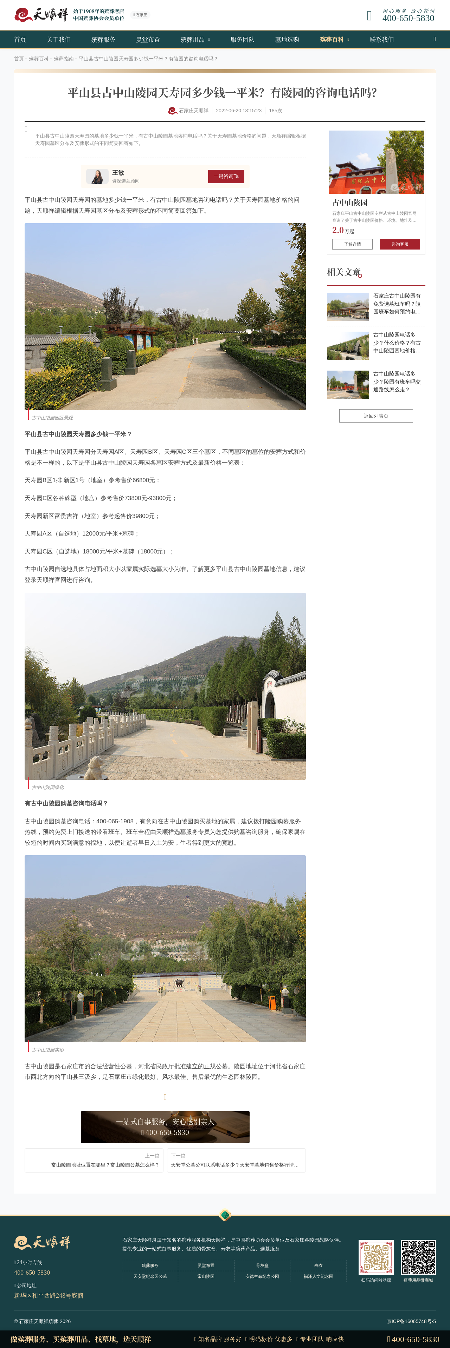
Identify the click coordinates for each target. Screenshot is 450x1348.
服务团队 (243, 39)
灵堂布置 (148, 39)
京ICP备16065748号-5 (411, 1321)
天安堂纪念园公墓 (150, 1276)
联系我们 (382, 39)
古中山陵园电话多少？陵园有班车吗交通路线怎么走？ (397, 381)
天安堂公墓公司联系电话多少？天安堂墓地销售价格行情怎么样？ (236, 1165)
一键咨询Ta (226, 176)
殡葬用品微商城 (418, 1280)
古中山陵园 (349, 202)
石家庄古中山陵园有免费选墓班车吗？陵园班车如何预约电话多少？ (397, 304)
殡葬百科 (332, 39)
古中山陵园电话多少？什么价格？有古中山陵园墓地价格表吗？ (397, 343)
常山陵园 (206, 1276)
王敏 (118, 173)
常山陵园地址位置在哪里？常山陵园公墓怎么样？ (105, 1165)
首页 (20, 39)
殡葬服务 (103, 39)
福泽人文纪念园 (318, 1276)
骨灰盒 (262, 1265)
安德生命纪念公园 (262, 1276)
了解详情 (352, 244)
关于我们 (59, 39)
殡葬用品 (193, 39)
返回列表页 (376, 416)
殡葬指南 (64, 58)
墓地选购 (287, 39)
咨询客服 (400, 244)
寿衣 (318, 1265)
